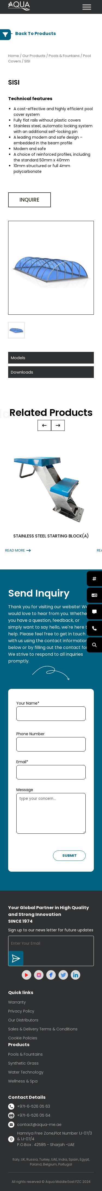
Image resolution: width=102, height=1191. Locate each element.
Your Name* (27, 703)
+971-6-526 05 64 (29, 1115)
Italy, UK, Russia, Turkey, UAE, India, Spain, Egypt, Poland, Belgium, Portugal (51, 1162)
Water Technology (26, 1072)
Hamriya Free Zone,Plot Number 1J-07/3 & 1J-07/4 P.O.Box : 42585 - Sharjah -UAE (50, 1139)
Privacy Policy (21, 1011)
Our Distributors (23, 1020)
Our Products (33, 55)
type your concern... (51, 813)
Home (13, 55)
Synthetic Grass (23, 1063)
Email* (22, 762)
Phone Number (30, 734)
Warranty (17, 1002)
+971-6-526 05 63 (29, 1106)
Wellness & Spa (23, 1081)
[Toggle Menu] (86, 6)
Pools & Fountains (25, 1054)
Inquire (29, 199)
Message (24, 789)
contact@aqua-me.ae (34, 1124)
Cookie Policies (22, 1038)
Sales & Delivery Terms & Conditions (43, 1029)
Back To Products (32, 33)
